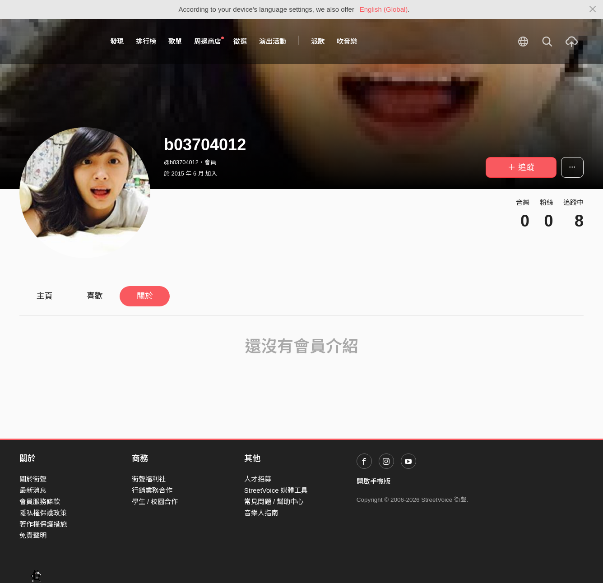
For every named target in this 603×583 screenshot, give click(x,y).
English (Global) (384, 9)
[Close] (593, 9)
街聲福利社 (149, 479)
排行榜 (146, 41)
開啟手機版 (373, 481)
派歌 (318, 41)
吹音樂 (347, 41)
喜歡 (95, 296)
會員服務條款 (39, 501)
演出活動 (272, 41)
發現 (117, 41)
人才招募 (257, 479)
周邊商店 (209, 41)
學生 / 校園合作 (155, 501)
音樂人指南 (261, 513)
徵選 (240, 41)
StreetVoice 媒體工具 (276, 490)
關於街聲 (32, 479)
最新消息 (32, 490)
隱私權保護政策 (43, 513)
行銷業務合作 (152, 490)
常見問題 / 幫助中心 (274, 501)
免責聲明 (32, 535)
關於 (145, 296)
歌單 (175, 41)
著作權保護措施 (43, 524)
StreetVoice (56, 41)
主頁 (45, 296)
